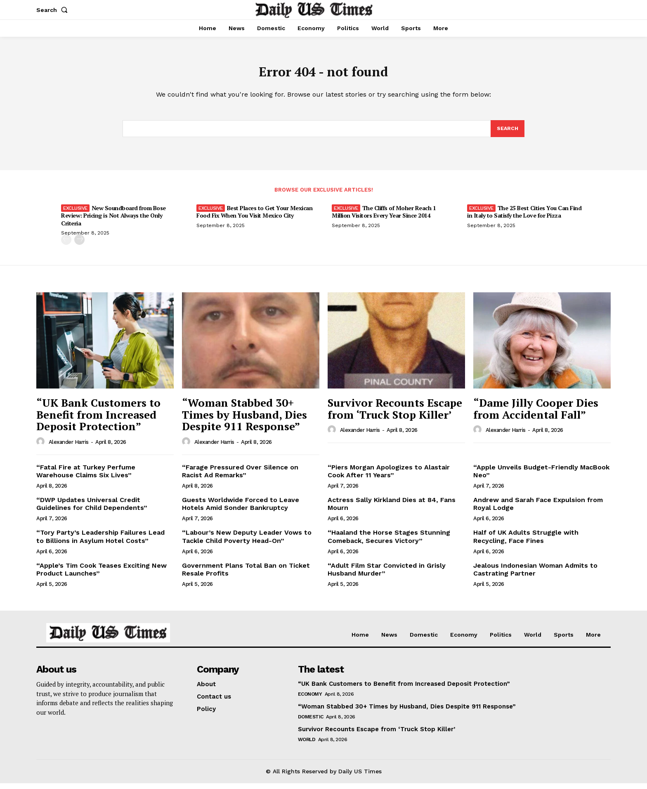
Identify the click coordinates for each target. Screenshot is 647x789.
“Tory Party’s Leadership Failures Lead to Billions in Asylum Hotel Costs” (100, 542)
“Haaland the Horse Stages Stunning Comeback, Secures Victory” (389, 542)
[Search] (507, 133)
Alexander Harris (69, 448)
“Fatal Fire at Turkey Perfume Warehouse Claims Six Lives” (85, 477)
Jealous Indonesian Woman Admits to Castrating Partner (535, 575)
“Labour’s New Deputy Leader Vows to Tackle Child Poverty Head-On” (247, 542)
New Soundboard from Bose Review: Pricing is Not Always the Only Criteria (113, 221)
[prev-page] (66, 245)
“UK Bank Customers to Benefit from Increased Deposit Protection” (98, 420)
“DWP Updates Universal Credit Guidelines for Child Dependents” (91, 509)
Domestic (311, 722)
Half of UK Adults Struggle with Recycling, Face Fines (526, 542)
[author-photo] (41, 447)
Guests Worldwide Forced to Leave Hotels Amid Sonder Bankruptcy (240, 509)
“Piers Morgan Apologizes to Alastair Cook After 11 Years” (389, 477)
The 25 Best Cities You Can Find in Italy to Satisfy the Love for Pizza (524, 217)
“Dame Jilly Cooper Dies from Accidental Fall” (535, 414)
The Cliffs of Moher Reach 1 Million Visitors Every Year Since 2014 (384, 217)
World (307, 745)
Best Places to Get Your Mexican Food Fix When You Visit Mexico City (254, 217)
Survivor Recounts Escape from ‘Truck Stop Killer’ (395, 414)
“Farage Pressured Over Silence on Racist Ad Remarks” (240, 477)
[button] (53, 10)
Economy (310, 700)
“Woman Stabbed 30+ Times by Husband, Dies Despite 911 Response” (244, 420)
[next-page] (79, 245)
